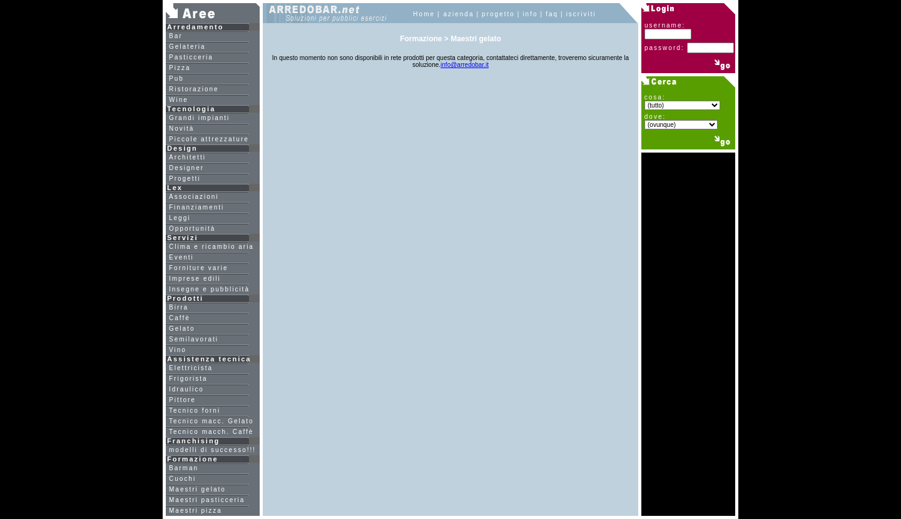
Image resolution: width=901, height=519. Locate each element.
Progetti (184, 178)
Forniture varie (198, 268)
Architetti (187, 157)
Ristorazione (194, 89)
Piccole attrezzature (209, 139)
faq (552, 14)
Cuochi (182, 478)
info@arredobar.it (464, 64)
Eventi (181, 257)
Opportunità (192, 228)
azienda (458, 14)
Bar (176, 36)
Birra (178, 307)
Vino (177, 349)
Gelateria (187, 46)
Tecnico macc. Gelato (211, 421)
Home (424, 14)
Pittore (182, 399)
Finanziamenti (196, 207)
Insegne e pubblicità (209, 289)
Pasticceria (191, 57)
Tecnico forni (194, 410)
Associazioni (194, 196)
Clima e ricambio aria (211, 246)
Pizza (179, 67)
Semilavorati (193, 339)
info (529, 14)
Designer (186, 167)
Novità (181, 128)
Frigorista (188, 378)
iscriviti (581, 14)
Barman (183, 468)
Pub (176, 78)
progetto (498, 14)
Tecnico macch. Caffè (211, 431)
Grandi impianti (199, 117)
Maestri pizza (195, 510)
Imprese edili (195, 278)
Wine (178, 99)
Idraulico (186, 389)
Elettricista (191, 368)
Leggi (179, 217)
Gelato (182, 328)
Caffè (179, 318)
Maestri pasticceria (207, 499)
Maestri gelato (197, 489)
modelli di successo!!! (212, 449)
